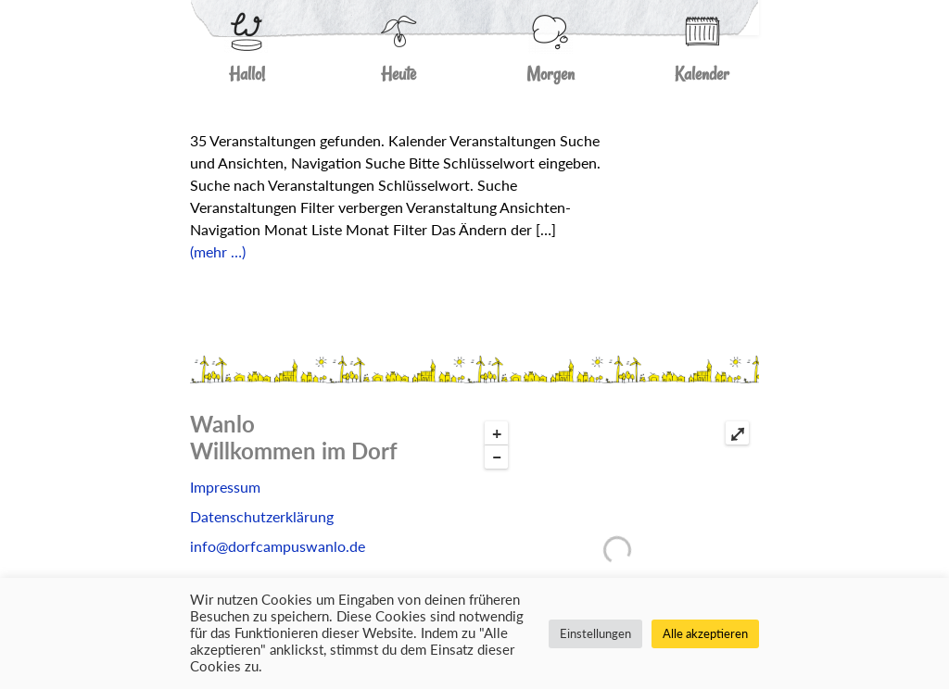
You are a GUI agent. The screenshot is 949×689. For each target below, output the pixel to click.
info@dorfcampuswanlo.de (277, 546)
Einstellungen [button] (595, 633)
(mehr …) (218, 251)
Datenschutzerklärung (262, 516)
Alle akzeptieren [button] (705, 633)
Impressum (225, 486)
